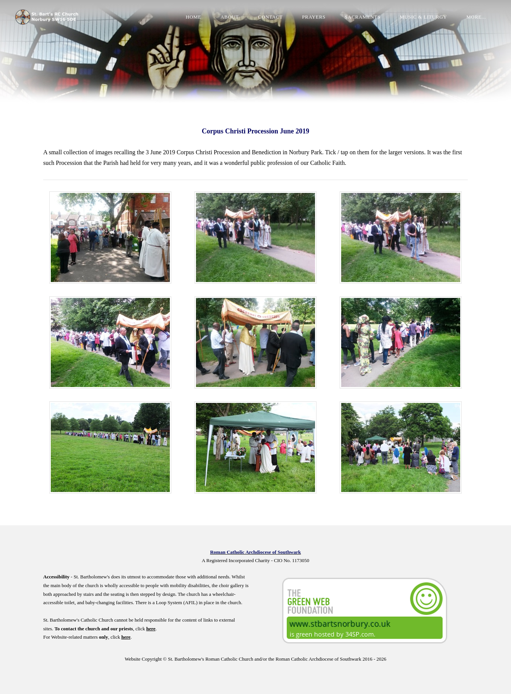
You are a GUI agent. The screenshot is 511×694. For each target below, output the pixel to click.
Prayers (314, 17)
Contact (270, 17)
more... (476, 17)
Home (193, 17)
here (150, 628)
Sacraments (363, 17)
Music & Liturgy (423, 17)
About (230, 17)
